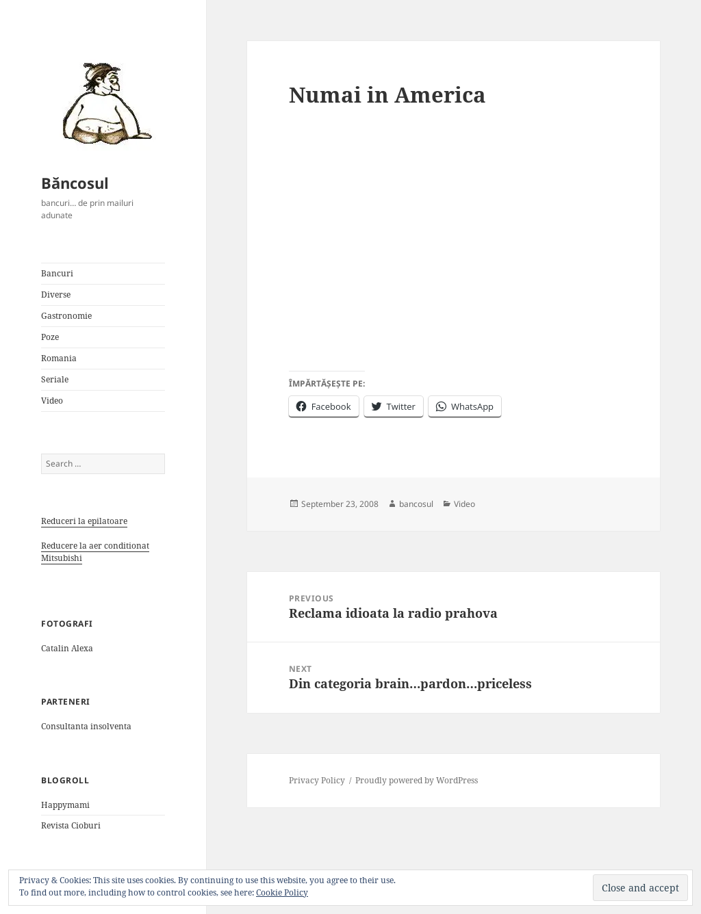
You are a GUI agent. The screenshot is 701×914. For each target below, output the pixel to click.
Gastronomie (66, 316)
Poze (50, 337)
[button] (102, 102)
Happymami (65, 805)
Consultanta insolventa (86, 726)
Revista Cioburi (71, 825)
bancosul (416, 504)
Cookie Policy (282, 892)
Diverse (56, 294)
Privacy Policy (317, 780)
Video (52, 400)
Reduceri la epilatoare (84, 521)
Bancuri (57, 273)
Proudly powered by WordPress (416, 780)
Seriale (54, 379)
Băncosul (75, 182)
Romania (59, 358)
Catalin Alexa (67, 648)
